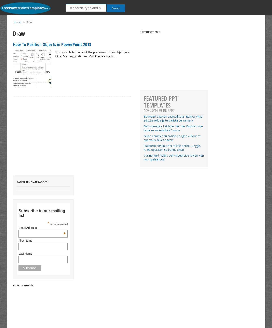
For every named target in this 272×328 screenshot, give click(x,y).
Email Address (42, 227)
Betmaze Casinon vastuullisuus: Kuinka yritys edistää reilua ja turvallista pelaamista (173, 118)
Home (17, 22)
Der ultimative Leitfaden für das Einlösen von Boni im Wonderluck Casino (173, 128)
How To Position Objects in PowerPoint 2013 (52, 44)
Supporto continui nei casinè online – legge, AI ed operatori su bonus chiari (172, 148)
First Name (25, 240)
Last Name (25, 253)
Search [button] (116, 8)
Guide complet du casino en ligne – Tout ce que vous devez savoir (172, 138)
